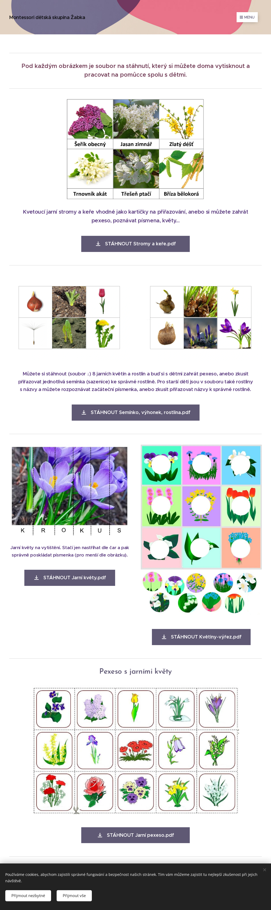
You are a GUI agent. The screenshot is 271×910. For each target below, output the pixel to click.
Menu (247, 17)
